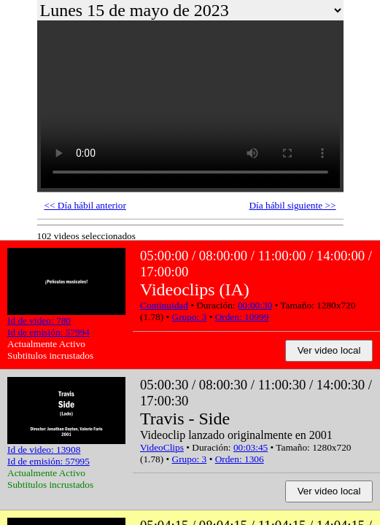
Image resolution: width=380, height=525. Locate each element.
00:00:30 (255, 305)
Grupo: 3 (189, 316)
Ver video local (329, 350)
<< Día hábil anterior (85, 205)
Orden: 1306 (239, 459)
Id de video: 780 (39, 320)
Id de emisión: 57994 (48, 332)
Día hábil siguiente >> (292, 205)
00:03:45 (250, 447)
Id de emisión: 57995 (48, 461)
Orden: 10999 (242, 316)
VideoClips (162, 447)
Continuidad (164, 305)
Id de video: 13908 (43, 449)
